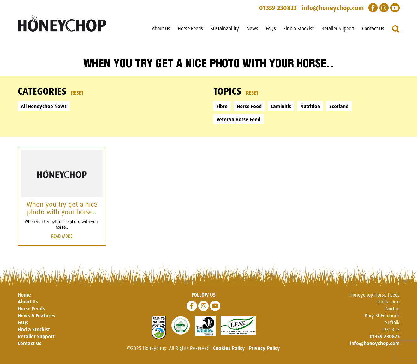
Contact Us (373, 28)
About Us (161, 28)
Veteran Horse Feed (238, 119)
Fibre (222, 106)
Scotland (338, 106)
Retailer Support (337, 28)
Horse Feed (249, 106)
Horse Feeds (190, 28)
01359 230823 (385, 336)
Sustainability (225, 28)
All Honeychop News (44, 106)
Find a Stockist (298, 28)
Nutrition (310, 106)
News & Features (36, 315)
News (252, 28)
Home (24, 295)
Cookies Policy (229, 348)
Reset (77, 93)
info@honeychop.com (375, 343)
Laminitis (281, 106)
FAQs (271, 28)
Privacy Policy (264, 348)
